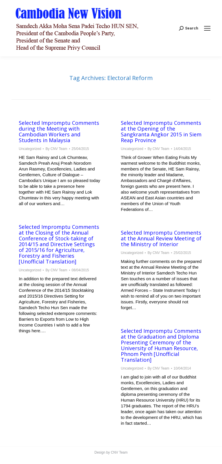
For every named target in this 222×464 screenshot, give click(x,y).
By (56, 149)
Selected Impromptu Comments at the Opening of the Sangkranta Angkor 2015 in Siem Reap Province (161, 131)
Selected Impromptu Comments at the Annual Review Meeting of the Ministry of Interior (161, 238)
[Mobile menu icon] (207, 28)
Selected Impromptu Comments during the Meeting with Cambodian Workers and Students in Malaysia (59, 131)
